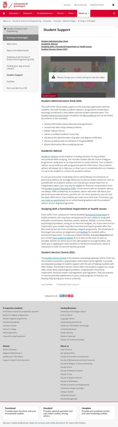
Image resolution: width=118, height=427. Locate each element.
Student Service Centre (55, 258)
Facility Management (69, 399)
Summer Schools (10, 325)
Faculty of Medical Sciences (72, 370)
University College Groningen (72, 388)
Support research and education (16, 360)
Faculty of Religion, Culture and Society (76, 363)
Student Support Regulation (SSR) (60, 188)
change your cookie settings (76, 77)
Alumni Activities (10, 349)
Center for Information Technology (75, 325)
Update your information (13, 356)
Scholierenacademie (11, 322)
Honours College (9, 329)
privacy (41, 423)
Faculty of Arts (66, 367)
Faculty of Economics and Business (75, 356)
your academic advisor (63, 238)
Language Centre (67, 318)
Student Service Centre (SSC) (54, 49)
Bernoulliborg (89, 115)
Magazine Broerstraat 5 (12, 353)
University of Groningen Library (73, 311)
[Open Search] (114, 13)
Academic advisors (49, 156)
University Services (68, 395)
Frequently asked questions (14, 336)
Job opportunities (68, 353)
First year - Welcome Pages (64, 21)
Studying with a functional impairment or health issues (66, 46)
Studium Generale (68, 336)
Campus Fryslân (67, 392)
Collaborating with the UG (71, 322)
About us (6, 21)
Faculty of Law (66, 374)
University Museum (68, 329)
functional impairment (96, 214)
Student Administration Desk (54, 41)
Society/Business (68, 308)
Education (47, 21)
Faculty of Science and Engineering (27, 21)
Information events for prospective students (21, 311)
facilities (84, 232)
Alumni (6, 346)
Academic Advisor (49, 44)
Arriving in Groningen (86, 21)
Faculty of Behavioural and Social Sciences (78, 360)
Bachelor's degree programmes (15, 315)
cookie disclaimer (57, 423)
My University (80, 5)
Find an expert (66, 315)
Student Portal (96, 5)
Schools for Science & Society (72, 340)
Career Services (67, 333)
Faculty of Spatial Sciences (71, 378)
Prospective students (12, 308)
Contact (67, 5)
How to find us (66, 349)
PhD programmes (10, 333)
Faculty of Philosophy (69, 381)
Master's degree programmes (15, 318)
